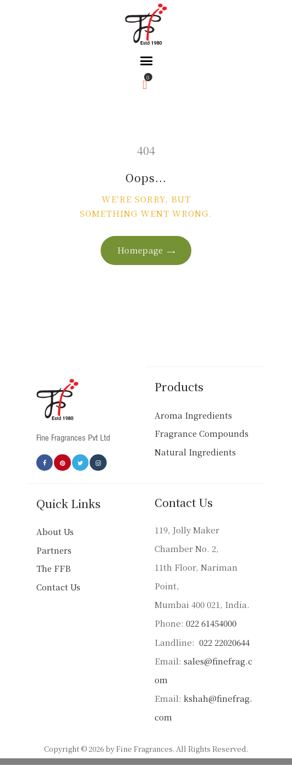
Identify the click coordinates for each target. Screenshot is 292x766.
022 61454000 (211, 623)
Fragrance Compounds (202, 433)
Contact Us (58, 587)
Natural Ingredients (195, 452)
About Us (55, 531)
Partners (53, 550)
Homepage (140, 250)
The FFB (53, 568)
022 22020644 (223, 642)
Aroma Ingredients (193, 415)
